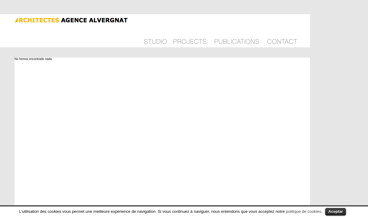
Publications (237, 30)
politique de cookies (303, 211)
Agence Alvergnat (64, 19)
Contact (282, 30)
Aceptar (335, 211)
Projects (190, 30)
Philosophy (155, 30)
